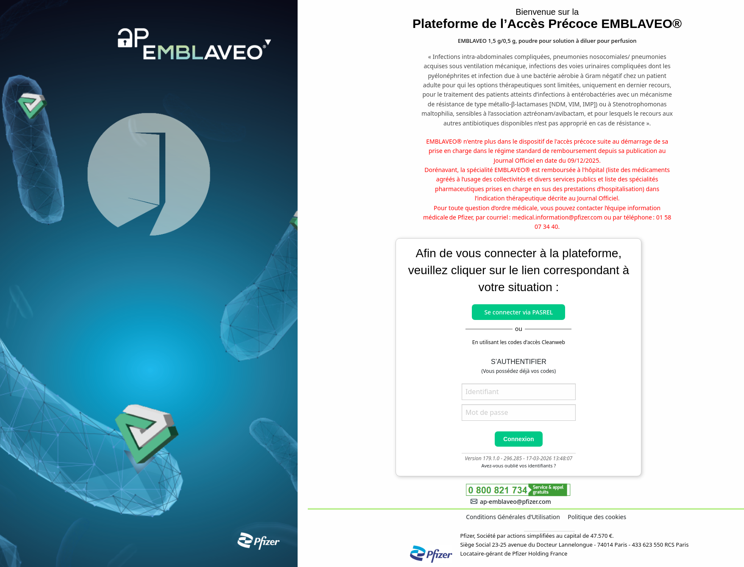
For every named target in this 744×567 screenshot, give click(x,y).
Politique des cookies (597, 517)
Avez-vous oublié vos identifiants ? (518, 465)
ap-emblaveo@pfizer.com (511, 502)
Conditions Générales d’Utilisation (513, 517)
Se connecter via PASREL (518, 312)
